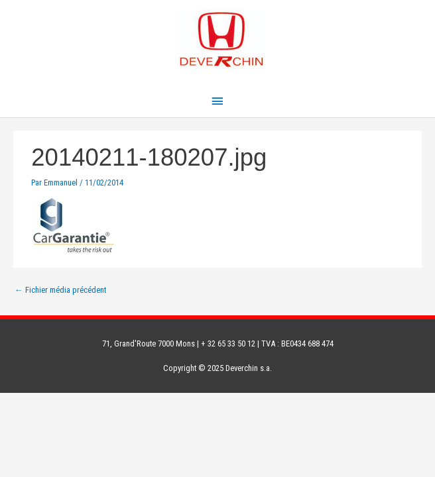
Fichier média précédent (60, 290)
